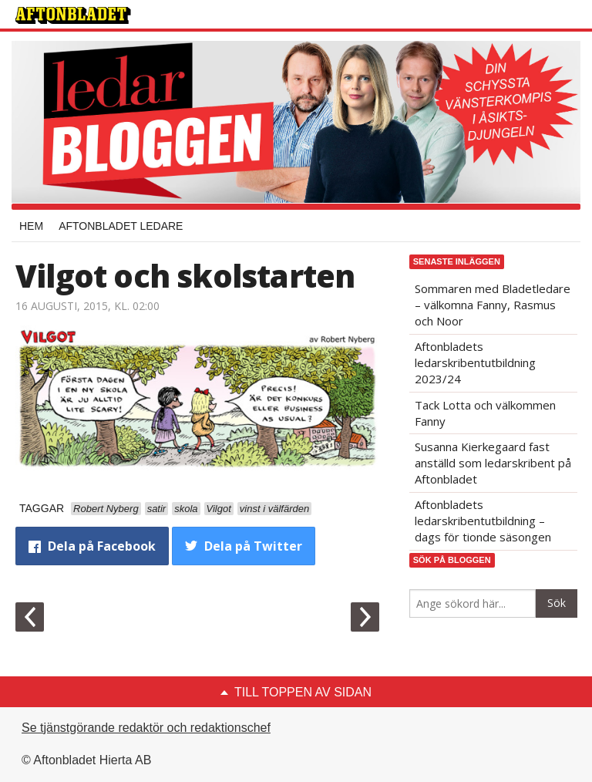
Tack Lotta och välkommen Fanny (485, 413)
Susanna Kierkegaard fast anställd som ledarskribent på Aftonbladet (493, 463)
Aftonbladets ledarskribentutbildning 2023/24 (475, 362)
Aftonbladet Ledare (121, 226)
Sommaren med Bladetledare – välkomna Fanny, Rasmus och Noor (492, 305)
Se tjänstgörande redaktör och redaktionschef (146, 727)
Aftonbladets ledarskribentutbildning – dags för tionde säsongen (483, 520)
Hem (31, 226)
